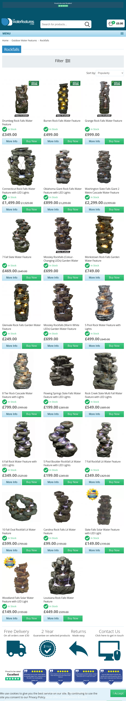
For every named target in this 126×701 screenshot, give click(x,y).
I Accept (118, 693)
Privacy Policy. (37, 697)
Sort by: (91, 73)
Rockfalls (44, 40)
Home (5, 40)
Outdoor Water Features (24, 40)
